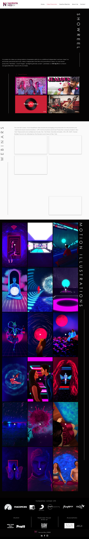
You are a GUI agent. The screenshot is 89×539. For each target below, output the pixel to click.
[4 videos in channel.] (47, 95)
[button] (22, 74)
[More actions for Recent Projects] (22, 74)
